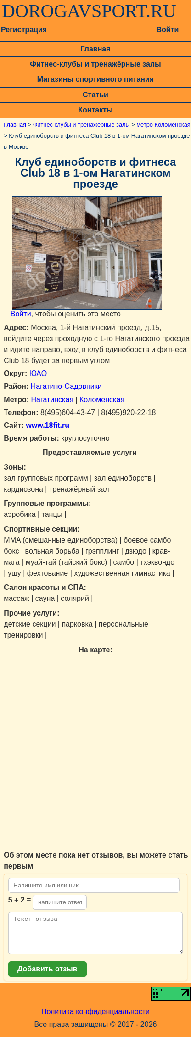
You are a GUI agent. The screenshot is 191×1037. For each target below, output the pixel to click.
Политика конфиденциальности (95, 1018)
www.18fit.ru (46, 425)
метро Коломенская (163, 124)
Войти (167, 30)
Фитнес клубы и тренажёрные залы (81, 124)
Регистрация (24, 30)
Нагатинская (52, 400)
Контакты (95, 110)
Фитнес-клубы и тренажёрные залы (95, 64)
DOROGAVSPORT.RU (89, 11)
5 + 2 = (19, 900)
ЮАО (38, 373)
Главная (95, 49)
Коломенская (101, 400)
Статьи (95, 95)
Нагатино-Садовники (66, 386)
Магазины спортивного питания (95, 79)
